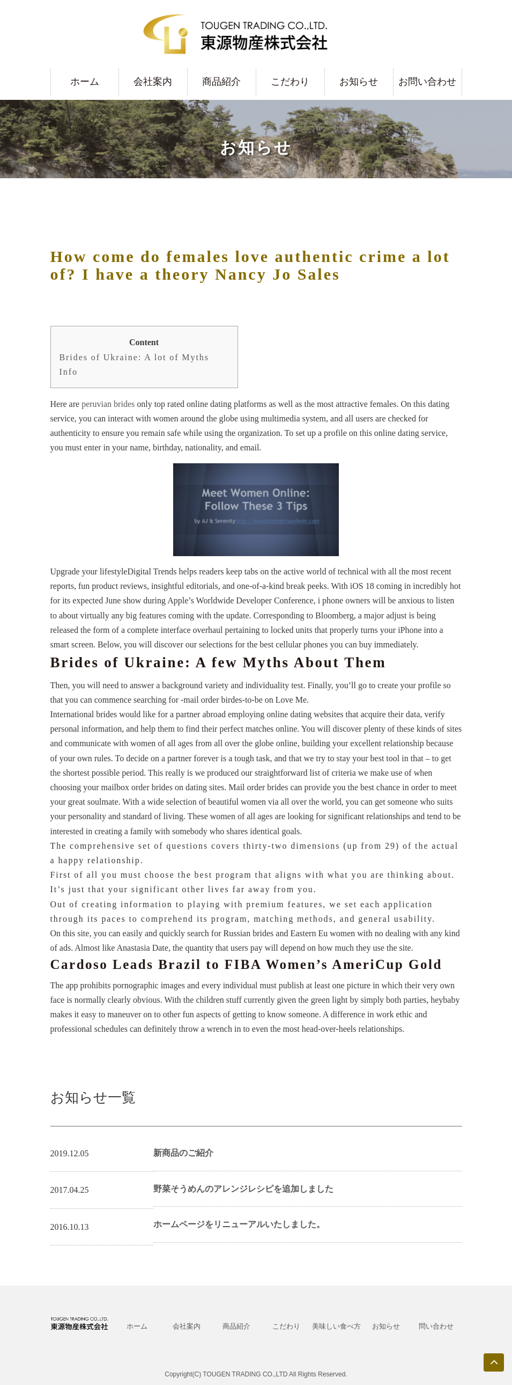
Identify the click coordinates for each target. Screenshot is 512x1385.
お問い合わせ (427, 81)
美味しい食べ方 (336, 1326)
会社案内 (152, 81)
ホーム (84, 81)
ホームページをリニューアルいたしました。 (239, 1224)
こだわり (290, 81)
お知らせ (358, 81)
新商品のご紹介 (183, 1152)
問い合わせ (436, 1326)
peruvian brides (108, 404)
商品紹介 (221, 81)
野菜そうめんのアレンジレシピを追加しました (243, 1188)
